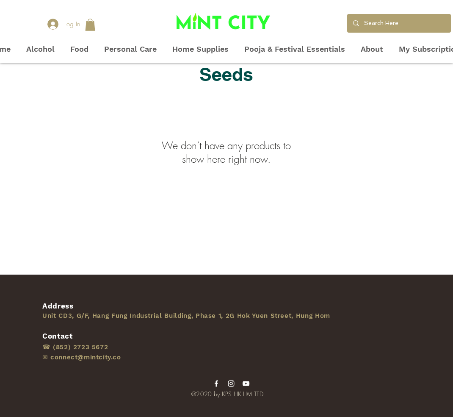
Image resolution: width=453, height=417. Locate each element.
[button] (90, 25)
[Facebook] (216, 383)
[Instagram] (231, 383)
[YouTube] (246, 383)
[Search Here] (398, 23)
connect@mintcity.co (85, 357)
